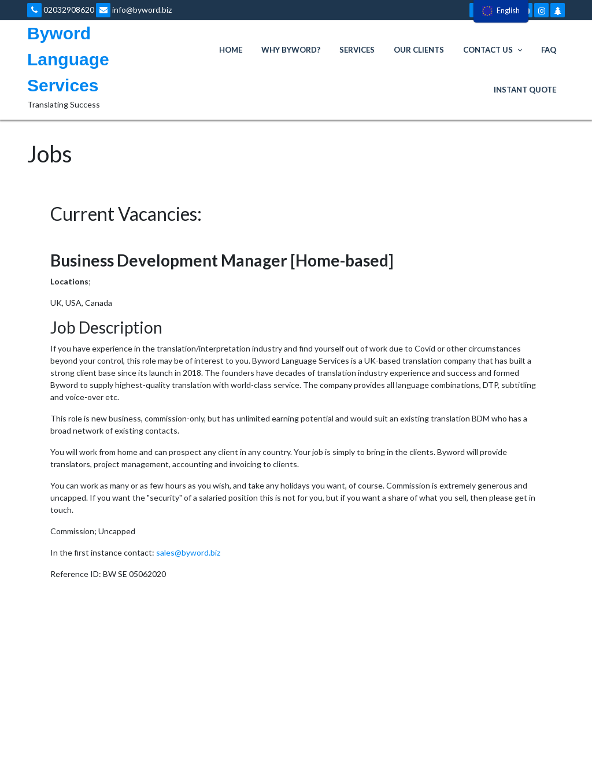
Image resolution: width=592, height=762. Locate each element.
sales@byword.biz (188, 552)
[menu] (500, 11)
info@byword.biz (134, 9)
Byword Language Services (68, 59)
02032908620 (60, 9)
